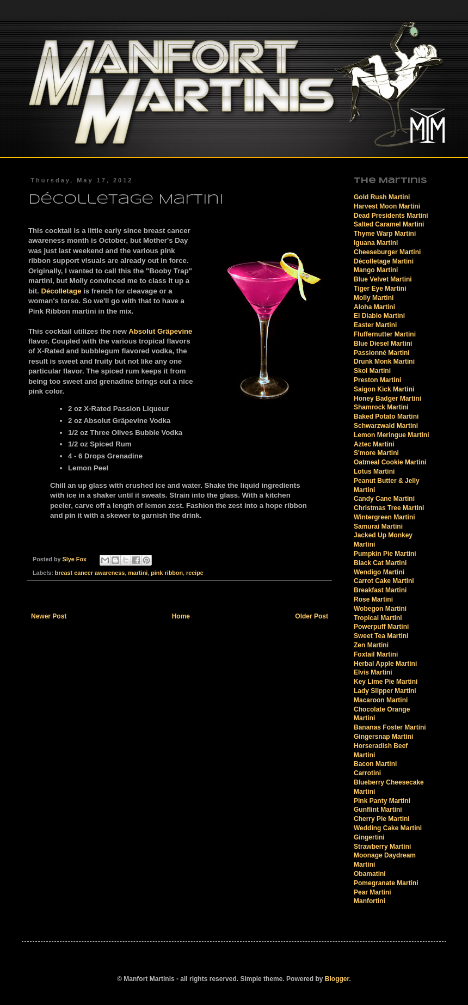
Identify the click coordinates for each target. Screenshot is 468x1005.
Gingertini (369, 837)
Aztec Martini (374, 444)
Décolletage (61, 291)
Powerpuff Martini (381, 626)
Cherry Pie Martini (382, 819)
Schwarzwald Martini (386, 426)
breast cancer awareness (90, 572)
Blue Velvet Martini (383, 279)
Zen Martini (371, 645)
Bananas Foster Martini (390, 727)
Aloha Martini (374, 307)
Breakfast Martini (380, 590)
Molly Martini (373, 298)
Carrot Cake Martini (384, 581)
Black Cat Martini (380, 563)
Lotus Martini (374, 471)
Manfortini (369, 901)
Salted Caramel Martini (389, 224)
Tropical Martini (378, 618)
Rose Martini (373, 599)
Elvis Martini (373, 672)
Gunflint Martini (378, 809)
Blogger (337, 979)
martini (137, 572)
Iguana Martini (376, 243)
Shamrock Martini (381, 407)
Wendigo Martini (379, 572)
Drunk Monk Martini (384, 361)
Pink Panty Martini (382, 801)
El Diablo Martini (379, 316)
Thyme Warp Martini (385, 233)
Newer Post (48, 616)
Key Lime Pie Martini (385, 681)
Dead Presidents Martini (391, 215)
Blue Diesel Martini (383, 343)
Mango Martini (376, 270)
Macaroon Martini (381, 700)
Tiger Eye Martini (380, 288)
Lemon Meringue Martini (391, 435)
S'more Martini (376, 453)
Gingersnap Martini (383, 736)
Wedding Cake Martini (388, 828)
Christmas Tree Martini (389, 508)
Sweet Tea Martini (381, 636)
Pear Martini (372, 892)
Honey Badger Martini (387, 398)
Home (181, 616)
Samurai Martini (378, 526)
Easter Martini (375, 325)
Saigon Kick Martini (384, 389)
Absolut (160, 331)
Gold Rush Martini (382, 197)
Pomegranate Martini (386, 883)
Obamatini (370, 874)
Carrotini (367, 773)
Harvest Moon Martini (387, 206)
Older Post (311, 616)
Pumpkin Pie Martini (385, 553)
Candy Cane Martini (384, 498)
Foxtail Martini (376, 654)
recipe (195, 572)
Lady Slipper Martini (385, 691)
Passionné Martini (382, 353)
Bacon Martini (375, 764)
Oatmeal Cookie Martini (390, 462)
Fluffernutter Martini (385, 334)
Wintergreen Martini (384, 517)
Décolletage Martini (384, 261)
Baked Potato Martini (386, 416)
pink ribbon (167, 572)
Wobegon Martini (380, 608)
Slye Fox (75, 559)
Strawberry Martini (382, 846)
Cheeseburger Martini (387, 252)
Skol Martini (372, 371)
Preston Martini (377, 380)
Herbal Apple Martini (385, 663)
